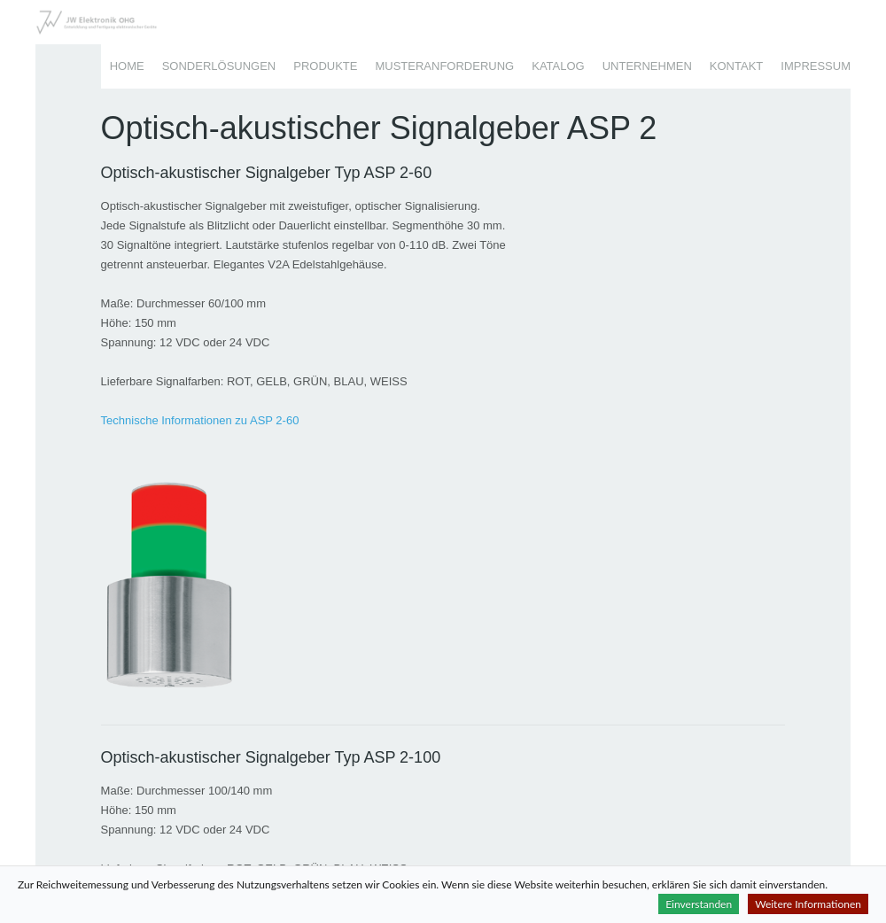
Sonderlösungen (219, 66)
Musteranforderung (444, 66)
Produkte (325, 66)
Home (127, 66)
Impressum (816, 66)
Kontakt (736, 66)
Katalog (558, 66)
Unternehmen (647, 66)
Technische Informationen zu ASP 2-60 (200, 420)
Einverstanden (698, 904)
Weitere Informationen (808, 904)
